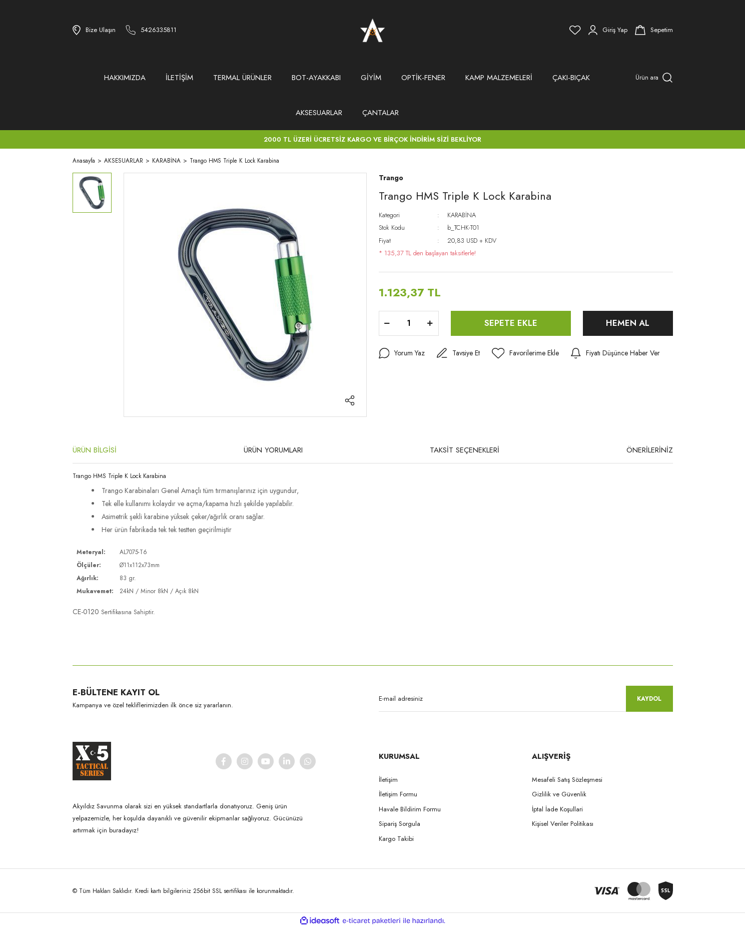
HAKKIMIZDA (125, 77)
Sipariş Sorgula (399, 823)
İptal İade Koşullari (557, 809)
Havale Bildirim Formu (410, 809)
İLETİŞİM (179, 77)
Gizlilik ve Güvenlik (559, 794)
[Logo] (372, 30)
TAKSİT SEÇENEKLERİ (464, 449)
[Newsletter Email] (526, 699)
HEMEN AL (627, 323)
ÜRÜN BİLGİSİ (95, 449)
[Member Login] (607, 30)
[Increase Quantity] (430, 323)
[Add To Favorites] (525, 353)
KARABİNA (461, 215)
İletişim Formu (398, 794)
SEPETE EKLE (510, 323)
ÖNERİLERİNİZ (649, 449)
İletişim (388, 779)
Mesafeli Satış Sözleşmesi (567, 779)
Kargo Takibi (396, 838)
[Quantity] (408, 323)
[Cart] (654, 30)
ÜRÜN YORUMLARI (273, 449)
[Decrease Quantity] (387, 323)
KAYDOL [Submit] (649, 698)
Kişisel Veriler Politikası (562, 823)
